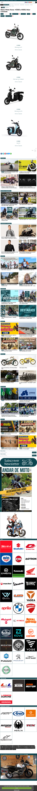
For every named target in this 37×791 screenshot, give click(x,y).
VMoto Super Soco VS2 (18, 111)
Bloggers (7, 749)
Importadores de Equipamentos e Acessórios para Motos (16, 748)
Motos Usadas (3, 745)
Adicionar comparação (18, 49)
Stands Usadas (15, 747)
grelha (4, 7)
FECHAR (16, 788)
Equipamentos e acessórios (6, 223)
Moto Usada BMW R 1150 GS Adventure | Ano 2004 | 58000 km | (18, 766)
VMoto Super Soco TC (18, 47)
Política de (16, 790)
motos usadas (12, 4)
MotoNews (3, 158)
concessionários (22, 4)
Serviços (14, 749)
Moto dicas (3, 386)
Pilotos (11, 749)
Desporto (3, 321)
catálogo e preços (6, 4)
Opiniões (3, 256)
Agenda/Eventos (9, 745)
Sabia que (3, 354)
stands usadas (27, 4)
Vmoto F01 (18, 143)
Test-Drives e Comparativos (6, 190)
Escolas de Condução (31, 748)
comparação (7, 7)
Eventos (2, 419)
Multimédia (3, 288)
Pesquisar (34, 452)
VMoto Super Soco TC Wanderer (18, 79)
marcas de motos (16, 4)
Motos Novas (15, 745)
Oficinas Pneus (29, 747)
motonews (31, 4)
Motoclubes (3, 749)
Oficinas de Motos (22, 747)
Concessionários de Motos (7, 747)
